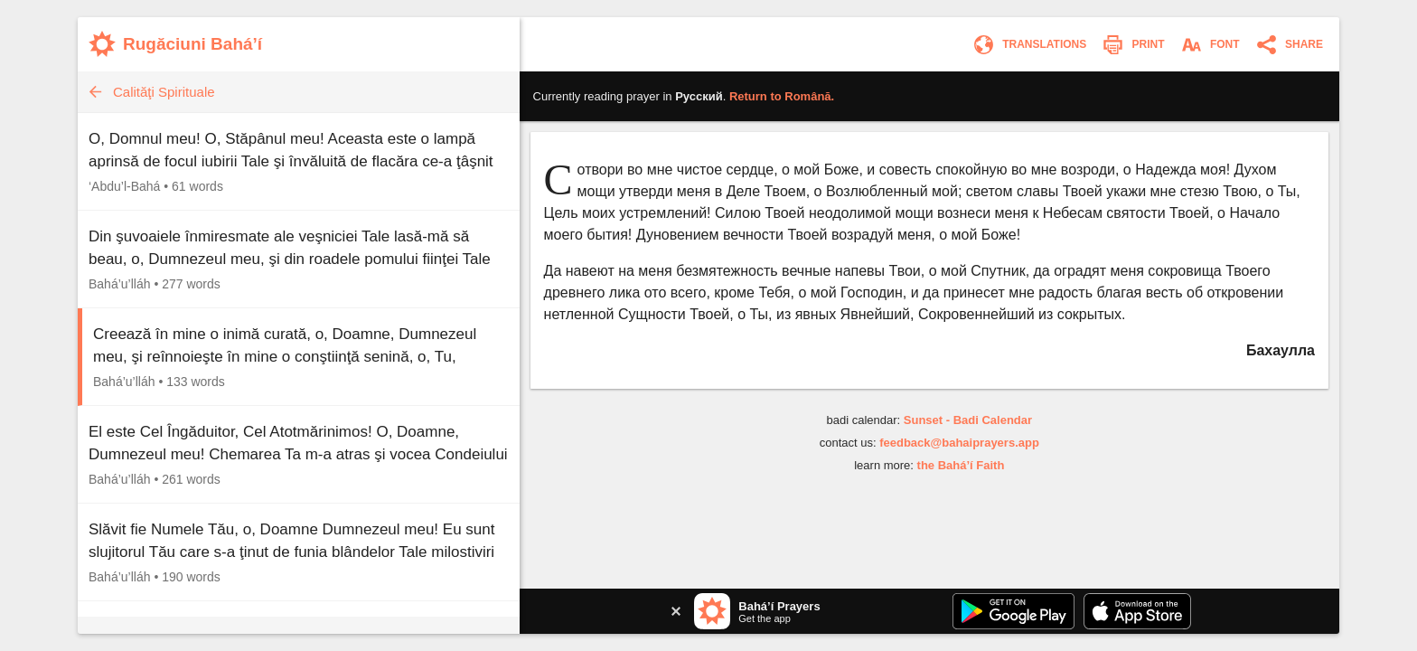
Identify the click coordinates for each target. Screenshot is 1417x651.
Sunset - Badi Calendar (968, 420)
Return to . (781, 96)
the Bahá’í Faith (961, 465)
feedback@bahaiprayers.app (959, 442)
